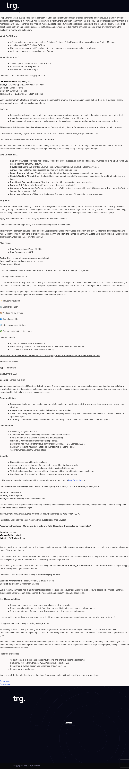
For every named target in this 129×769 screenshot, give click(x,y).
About (40, 6)
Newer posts (5, 684)
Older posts (5, 681)
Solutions (57, 6)
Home (32, 6)
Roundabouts (107, 6)
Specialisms (70, 6)
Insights (95, 6)
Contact (119, 6)
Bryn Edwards (74, 480)
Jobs (48, 6)
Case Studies (84, 6)
